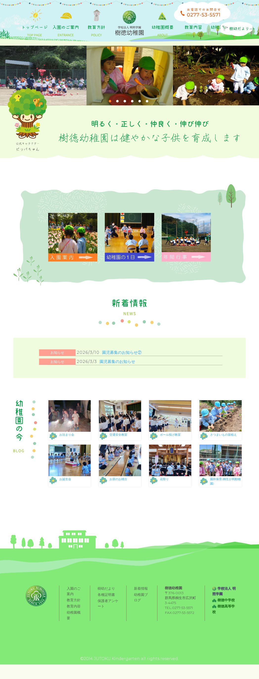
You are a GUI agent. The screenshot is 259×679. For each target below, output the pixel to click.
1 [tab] (110, 119)
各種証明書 (106, 612)
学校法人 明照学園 (224, 609)
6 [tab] (147, 119)
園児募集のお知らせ (117, 380)
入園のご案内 (74, 609)
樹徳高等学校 (223, 626)
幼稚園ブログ (141, 615)
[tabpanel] (43, 94)
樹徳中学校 (223, 618)
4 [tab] (132, 119)
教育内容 (74, 623)
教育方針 (74, 618)
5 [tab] (139, 119)
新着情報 (141, 606)
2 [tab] (117, 119)
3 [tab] (125, 119)
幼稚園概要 (74, 632)
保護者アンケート (108, 621)
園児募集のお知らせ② (122, 371)
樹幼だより (106, 606)
